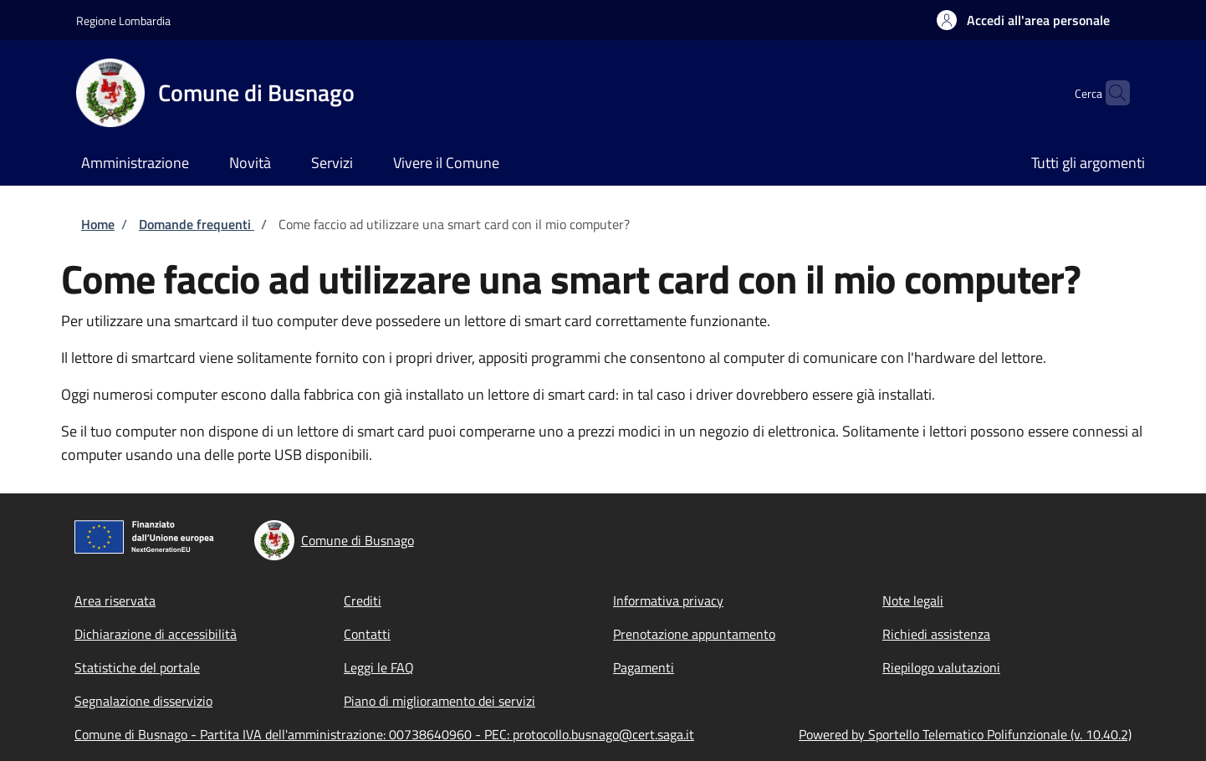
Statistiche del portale (137, 667)
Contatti (367, 634)
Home (98, 224)
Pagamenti (643, 667)
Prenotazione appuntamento (694, 634)
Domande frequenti (196, 224)
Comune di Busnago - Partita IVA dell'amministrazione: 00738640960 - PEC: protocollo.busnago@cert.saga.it (384, 734)
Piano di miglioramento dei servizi (439, 701)
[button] (1023, 20)
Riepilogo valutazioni (941, 667)
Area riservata (115, 600)
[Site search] (1110, 93)
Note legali (912, 600)
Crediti (362, 600)
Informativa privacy (668, 600)
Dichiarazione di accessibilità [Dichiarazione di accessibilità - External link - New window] (155, 634)
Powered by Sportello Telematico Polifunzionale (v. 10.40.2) (965, 734)
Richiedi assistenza (936, 634)
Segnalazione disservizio (143, 701)
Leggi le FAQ (379, 667)
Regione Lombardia (123, 20)
